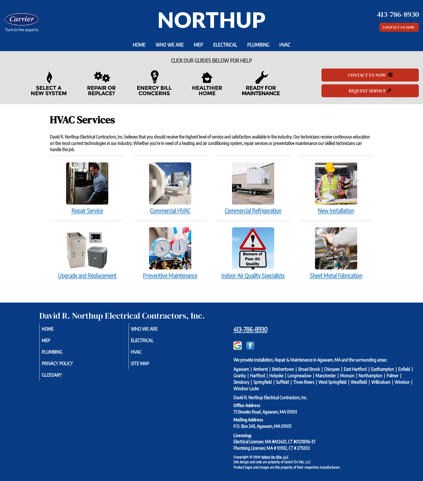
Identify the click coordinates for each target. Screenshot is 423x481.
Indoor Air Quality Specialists (253, 252)
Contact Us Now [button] (399, 27)
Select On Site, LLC (275, 457)
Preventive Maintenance (170, 252)
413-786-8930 (250, 329)
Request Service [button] (370, 91)
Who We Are (170, 45)
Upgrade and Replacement (87, 252)
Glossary (59, 378)
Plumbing (258, 45)
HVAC (284, 45)
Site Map (147, 366)
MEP (198, 45)
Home (139, 45)
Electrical (225, 45)
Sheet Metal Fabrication (336, 252)
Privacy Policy (65, 366)
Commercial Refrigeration (253, 188)
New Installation (336, 188)
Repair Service (87, 188)
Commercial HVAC (170, 188)
